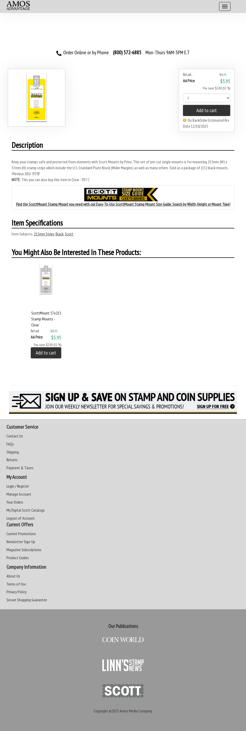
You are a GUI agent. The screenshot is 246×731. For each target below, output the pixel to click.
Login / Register (17, 486)
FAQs (10, 444)
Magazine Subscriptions (23, 549)
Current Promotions (21, 533)
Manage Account (18, 494)
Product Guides (17, 557)
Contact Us (14, 435)
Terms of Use (16, 584)
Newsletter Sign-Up (20, 541)
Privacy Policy (16, 591)
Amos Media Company (136, 710)
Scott (69, 233)
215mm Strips (44, 233)
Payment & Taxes (19, 467)
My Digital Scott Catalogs (25, 510)
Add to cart (206, 110)
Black (60, 233)
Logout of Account (20, 518)
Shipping (12, 452)
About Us (13, 576)
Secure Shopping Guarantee (26, 599)
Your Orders (14, 502)
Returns (12, 459)
